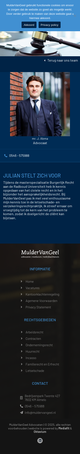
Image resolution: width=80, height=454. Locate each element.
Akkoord (29, 25)
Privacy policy (49, 25)
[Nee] (75, 15)
